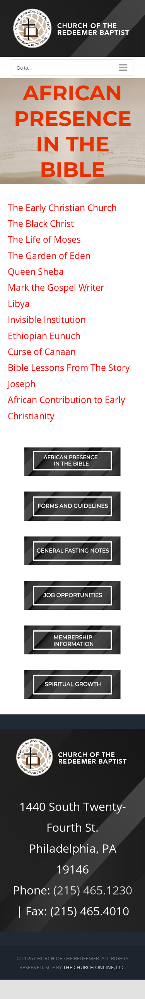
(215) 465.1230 (92, 890)
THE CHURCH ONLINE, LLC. (94, 967)
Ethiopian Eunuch (44, 336)
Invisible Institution (48, 319)
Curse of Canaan (42, 351)
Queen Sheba (37, 271)
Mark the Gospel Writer (56, 287)
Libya (20, 303)
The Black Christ (41, 223)
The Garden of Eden (49, 255)
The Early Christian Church (62, 207)
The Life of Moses (44, 239)
